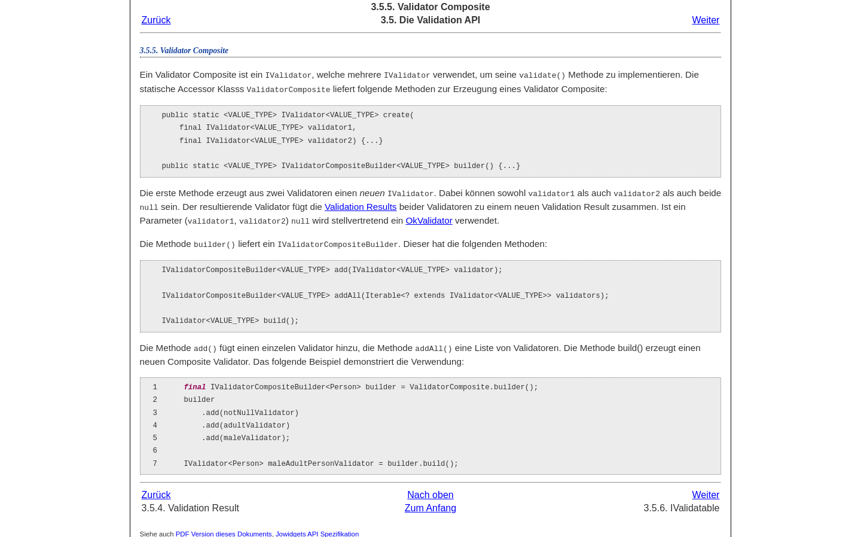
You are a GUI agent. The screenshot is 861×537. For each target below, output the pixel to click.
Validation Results (360, 205)
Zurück (156, 20)
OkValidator (428, 218)
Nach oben (430, 491)
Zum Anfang (430, 504)
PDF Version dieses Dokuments (224, 529)
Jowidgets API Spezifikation (317, 529)
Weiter (705, 20)
